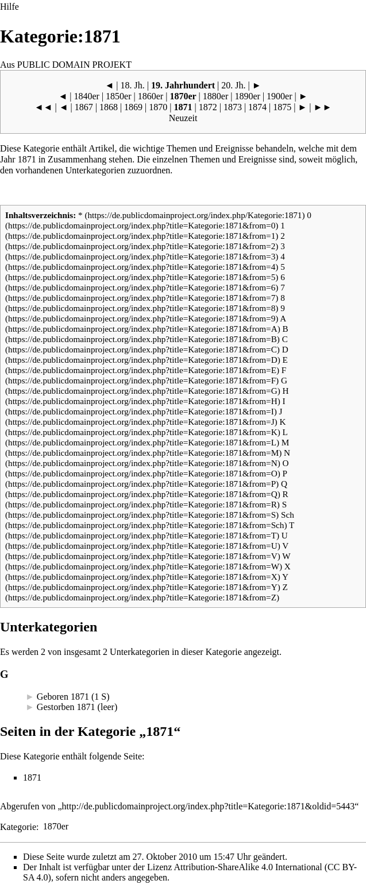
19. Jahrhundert (183, 85)
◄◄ (43, 107)
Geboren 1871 (63, 696)
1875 (282, 107)
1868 (108, 107)
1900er (279, 96)
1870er (182, 96)
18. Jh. (133, 85)
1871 (27, 159)
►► (323, 107)
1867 (84, 107)
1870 (158, 107)
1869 (133, 107)
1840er (86, 96)
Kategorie (18, 826)
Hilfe (9, 6)
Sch (287, 514)
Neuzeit (183, 118)
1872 (208, 107)
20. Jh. (233, 85)
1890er (247, 96)
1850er (118, 96)
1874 (257, 107)
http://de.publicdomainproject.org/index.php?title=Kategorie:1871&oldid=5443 (208, 806)
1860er (150, 96)
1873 (233, 107)
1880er (215, 96)
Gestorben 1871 (66, 707)
